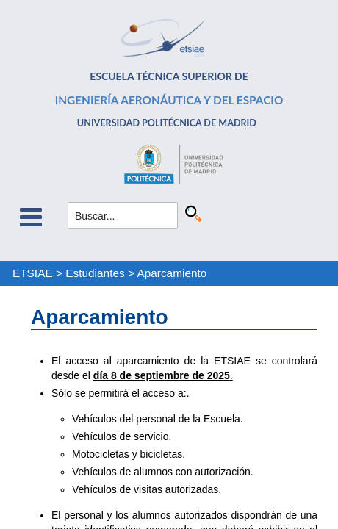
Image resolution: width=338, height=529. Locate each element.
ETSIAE (32, 273)
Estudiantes (94, 273)
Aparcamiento (171, 273)
